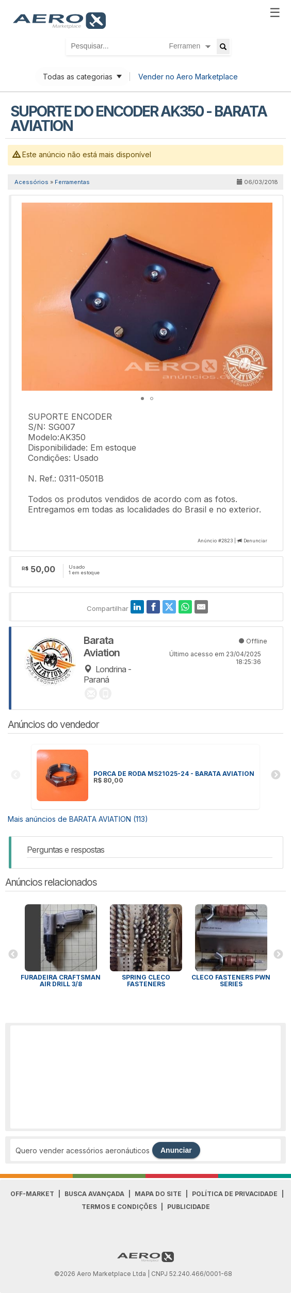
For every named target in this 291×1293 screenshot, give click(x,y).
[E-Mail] (201, 607)
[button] (263, 212)
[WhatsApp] (185, 607)
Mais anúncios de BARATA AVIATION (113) (78, 819)
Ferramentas (72, 182)
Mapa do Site (158, 1194)
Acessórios (31, 182)
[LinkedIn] (137, 607)
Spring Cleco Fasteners (146, 980)
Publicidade (188, 1207)
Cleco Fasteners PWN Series (230, 980)
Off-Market (32, 1194)
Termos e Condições (119, 1207)
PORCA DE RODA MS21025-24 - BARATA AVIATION (173, 773)
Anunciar (176, 1150)
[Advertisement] (145, 1077)
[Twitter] (169, 607)
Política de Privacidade (235, 1194)
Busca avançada (94, 1194)
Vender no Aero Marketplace (188, 76)
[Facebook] (153, 607)
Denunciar (255, 540)
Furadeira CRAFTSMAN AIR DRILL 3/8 (61, 980)
